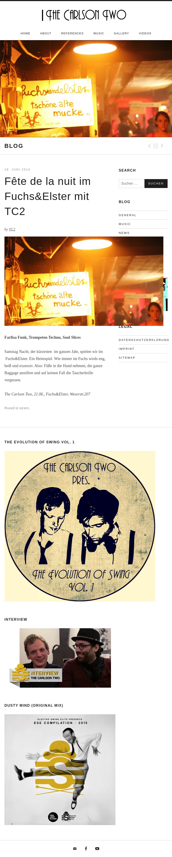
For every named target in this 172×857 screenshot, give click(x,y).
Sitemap (127, 357)
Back (155, 146)
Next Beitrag (162, 146)
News (24, 408)
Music (98, 33)
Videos (145, 33)
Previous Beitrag (148, 146)
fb (86, 849)
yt (97, 849)
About (45, 33)
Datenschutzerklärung (144, 340)
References (72, 33)
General (127, 215)
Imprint (127, 348)
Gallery (121, 33)
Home (25, 33)
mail (75, 849)
